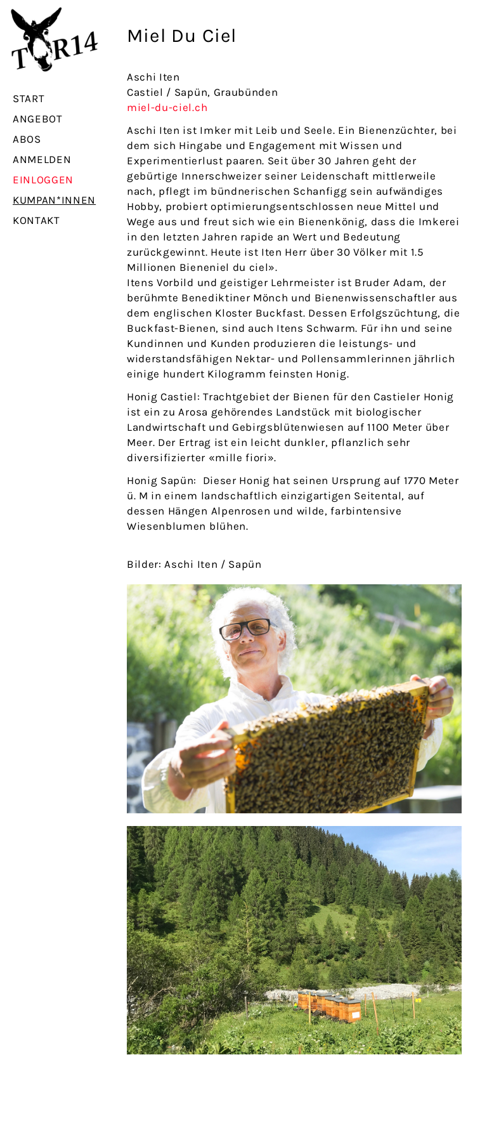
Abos (27, 139)
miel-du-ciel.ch (167, 107)
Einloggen (43, 179)
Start (28, 98)
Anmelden (42, 159)
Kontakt (36, 220)
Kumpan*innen (54, 199)
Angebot (38, 118)
